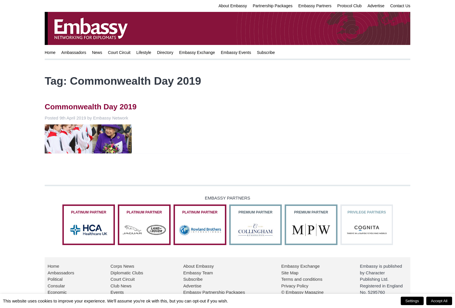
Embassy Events (236, 52)
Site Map (289, 272)
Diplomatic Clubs (127, 272)
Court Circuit (119, 52)
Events (117, 292)
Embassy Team (198, 272)
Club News (121, 285)
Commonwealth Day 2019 (91, 106)
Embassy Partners (314, 5)
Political (55, 279)
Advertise (375, 5)
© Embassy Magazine (302, 292)
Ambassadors (73, 52)
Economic (57, 292)
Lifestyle (143, 52)
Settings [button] (412, 301)
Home (50, 52)
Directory (165, 52)
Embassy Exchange (197, 52)
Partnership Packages (272, 5)
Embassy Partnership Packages (214, 292)
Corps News (122, 266)
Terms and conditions (301, 279)
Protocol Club (349, 5)
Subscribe (266, 52)
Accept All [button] (439, 301)
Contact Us (400, 5)
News (97, 52)
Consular (56, 285)
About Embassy (233, 5)
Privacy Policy (294, 285)
